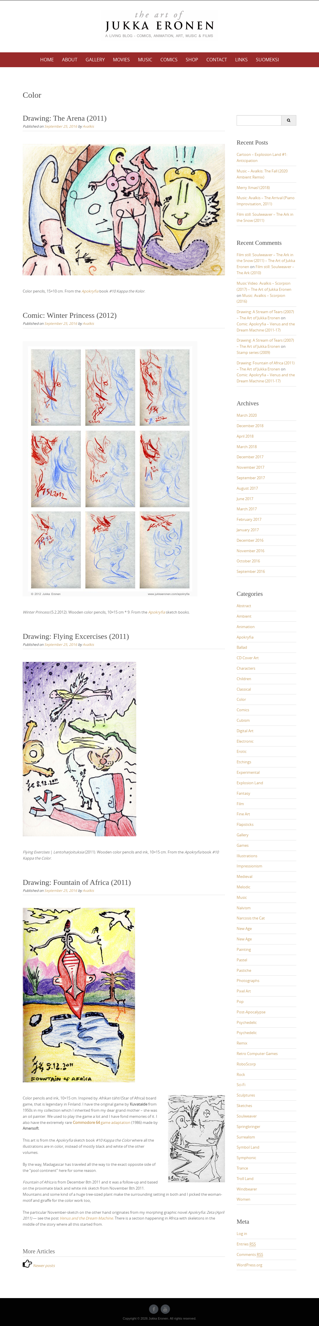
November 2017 (250, 467)
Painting (244, 949)
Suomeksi (267, 59)
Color (241, 699)
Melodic (243, 887)
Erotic (242, 751)
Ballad (242, 647)
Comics (169, 59)
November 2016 (250, 550)
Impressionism (249, 866)
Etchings (244, 761)
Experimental (248, 772)
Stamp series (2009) (253, 352)
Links (241, 59)
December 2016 (250, 540)
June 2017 (245, 498)
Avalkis (88, 126)
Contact (216, 59)
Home (47, 59)
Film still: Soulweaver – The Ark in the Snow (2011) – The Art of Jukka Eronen (266, 261)
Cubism (243, 720)
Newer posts (44, 1265)
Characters (246, 668)
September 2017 (251, 477)
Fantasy (243, 793)
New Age (244, 928)
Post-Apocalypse (251, 1012)
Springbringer (248, 1126)
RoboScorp (246, 1064)
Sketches (244, 1105)
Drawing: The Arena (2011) (65, 118)
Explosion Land (250, 782)
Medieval (244, 876)
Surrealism (246, 1137)
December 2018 (250, 425)
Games (243, 845)
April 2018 (245, 436)
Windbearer (247, 1189)
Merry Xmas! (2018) (253, 187)
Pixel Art (244, 991)
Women (243, 1199)
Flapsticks (245, 824)
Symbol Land (248, 1147)
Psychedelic (247, 1022)
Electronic (245, 741)
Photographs (248, 980)
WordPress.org (249, 1265)
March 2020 (247, 415)
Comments (250, 1254)
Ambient (244, 616)
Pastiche (244, 970)
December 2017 (250, 456)
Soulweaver (247, 1116)
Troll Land (245, 1178)
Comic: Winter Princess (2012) (70, 315)
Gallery (95, 59)
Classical (244, 689)
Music (145, 59)
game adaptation (101, 1122)
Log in (242, 1233)
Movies (121, 59)
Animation (246, 626)
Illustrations (247, 855)
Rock (241, 1074)
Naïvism (244, 907)
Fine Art (243, 814)
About (69, 59)
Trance (242, 1168)
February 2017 (249, 519)
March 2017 (247, 508)
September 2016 (251, 571)
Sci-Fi (241, 1084)
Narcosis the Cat (251, 918)
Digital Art (245, 730)
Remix (242, 1043)
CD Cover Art (248, 657)
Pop (240, 1001)
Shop (192, 59)
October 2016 (248, 561)
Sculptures (246, 1095)
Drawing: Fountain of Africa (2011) (77, 882)
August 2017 (247, 488)
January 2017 (248, 529)
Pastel (242, 960)
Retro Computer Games (257, 1053)
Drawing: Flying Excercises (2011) (76, 636)
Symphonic (246, 1157)
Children (244, 678)
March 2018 (247, 446)
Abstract (244, 605)
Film (240, 803)
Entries (246, 1244)
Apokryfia (245, 637)
